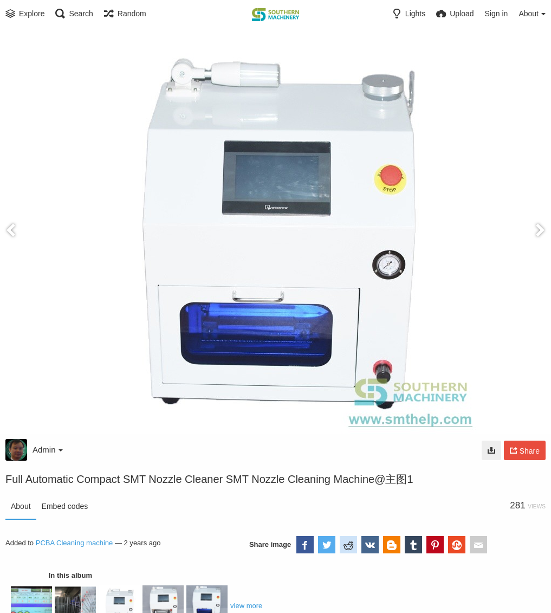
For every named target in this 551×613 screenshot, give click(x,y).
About (21, 506)
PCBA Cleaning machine (74, 543)
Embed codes (65, 506)
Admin (48, 449)
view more (246, 606)
